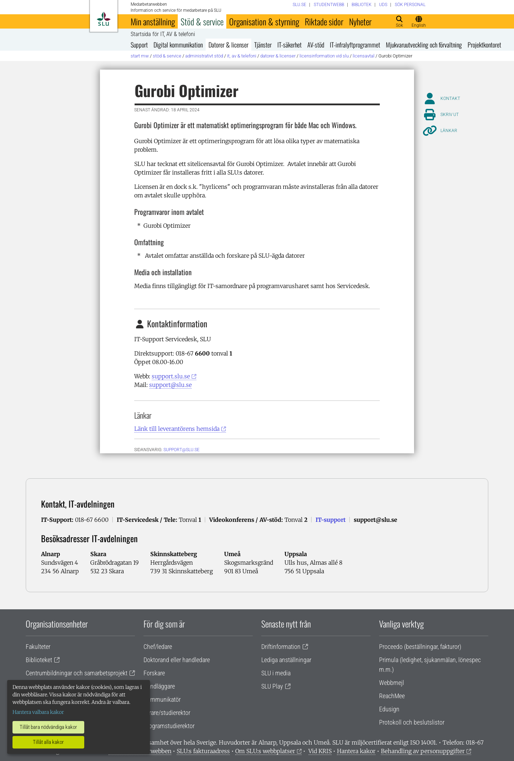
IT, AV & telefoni (241, 56)
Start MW (140, 56)
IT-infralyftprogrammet (355, 44)
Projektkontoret (484, 44)
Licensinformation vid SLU (324, 56)
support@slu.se (170, 384)
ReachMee (392, 696)
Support (139, 44)
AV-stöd (315, 44)
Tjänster (263, 44)
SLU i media (276, 673)
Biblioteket (39, 660)
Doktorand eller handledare (176, 660)
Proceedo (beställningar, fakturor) (420, 646)
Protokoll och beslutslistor (411, 722)
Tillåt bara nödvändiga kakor (48, 727)
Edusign (389, 709)
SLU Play (272, 686)
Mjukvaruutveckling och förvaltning (424, 44)
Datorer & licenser (228, 44)
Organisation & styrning (264, 21)
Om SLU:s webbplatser (265, 751)
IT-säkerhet (289, 44)
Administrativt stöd (204, 56)
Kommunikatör (162, 699)
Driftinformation (281, 646)
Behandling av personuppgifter (423, 751)
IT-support (331, 519)
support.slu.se (171, 376)
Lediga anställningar (286, 660)
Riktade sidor (324, 21)
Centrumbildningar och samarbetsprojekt (76, 673)
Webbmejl (391, 682)
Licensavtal (363, 56)
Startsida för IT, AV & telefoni (163, 34)
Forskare (154, 673)
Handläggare (159, 686)
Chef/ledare (157, 646)
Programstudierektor (169, 726)
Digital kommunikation (178, 44)
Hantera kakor (356, 751)
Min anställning (153, 21)
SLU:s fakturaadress (203, 751)
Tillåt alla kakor (48, 742)
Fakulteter (38, 646)
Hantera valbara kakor (38, 712)
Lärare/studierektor (166, 712)
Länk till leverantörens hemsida (177, 428)
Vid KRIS (320, 751)
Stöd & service (202, 21)
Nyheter (360, 21)
